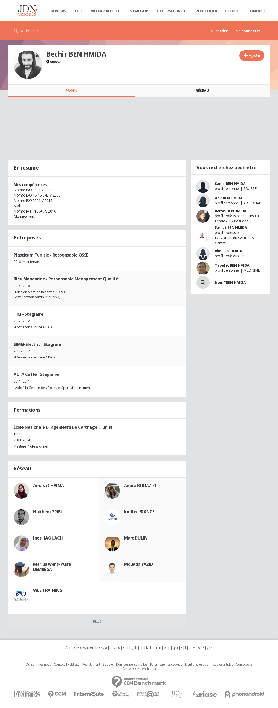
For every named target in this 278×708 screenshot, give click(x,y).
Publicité (73, 664)
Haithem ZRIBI (47, 512)
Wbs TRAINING (47, 590)
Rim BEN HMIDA (228, 250)
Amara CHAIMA (48, 485)
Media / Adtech (105, 10)
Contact (59, 664)
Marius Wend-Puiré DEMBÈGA (52, 566)
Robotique (206, 10)
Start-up (139, 10)
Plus (97, 621)
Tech (77, 10)
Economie (255, 10)
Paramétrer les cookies (166, 664)
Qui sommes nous (38, 664)
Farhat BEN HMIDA (231, 227)
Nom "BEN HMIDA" (231, 282)
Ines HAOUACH (48, 538)
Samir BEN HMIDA (230, 183)
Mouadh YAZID (138, 564)
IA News (58, 10)
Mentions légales (196, 664)
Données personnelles (131, 664)
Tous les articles (222, 664)
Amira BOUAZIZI (140, 485)
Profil (71, 90)
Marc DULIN (136, 538)
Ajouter (254, 55)
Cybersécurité (171, 10)
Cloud (231, 10)
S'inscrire (219, 30)
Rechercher (29, 30)
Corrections (244, 664)
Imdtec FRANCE (139, 512)
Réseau (202, 90)
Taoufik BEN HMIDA (232, 265)
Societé (108, 664)
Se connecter (248, 30)
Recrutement (91, 664)
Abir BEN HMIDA (228, 197)
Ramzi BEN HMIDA (230, 210)
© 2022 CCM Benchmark (139, 669)
